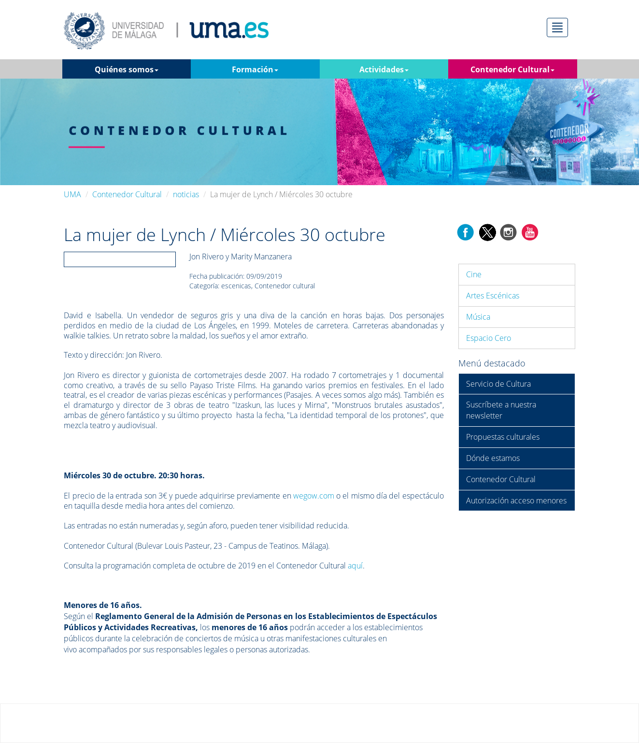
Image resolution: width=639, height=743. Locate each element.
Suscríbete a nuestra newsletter (501, 410)
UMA (72, 194)
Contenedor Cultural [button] (512, 69)
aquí (355, 565)
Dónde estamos (493, 458)
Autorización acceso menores (516, 500)
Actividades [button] (384, 69)
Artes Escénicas (492, 295)
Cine (474, 274)
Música (478, 316)
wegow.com (313, 495)
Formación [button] (255, 69)
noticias (186, 194)
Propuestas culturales (503, 437)
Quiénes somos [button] (126, 69)
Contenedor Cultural (127, 194)
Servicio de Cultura (498, 383)
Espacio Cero (488, 338)
